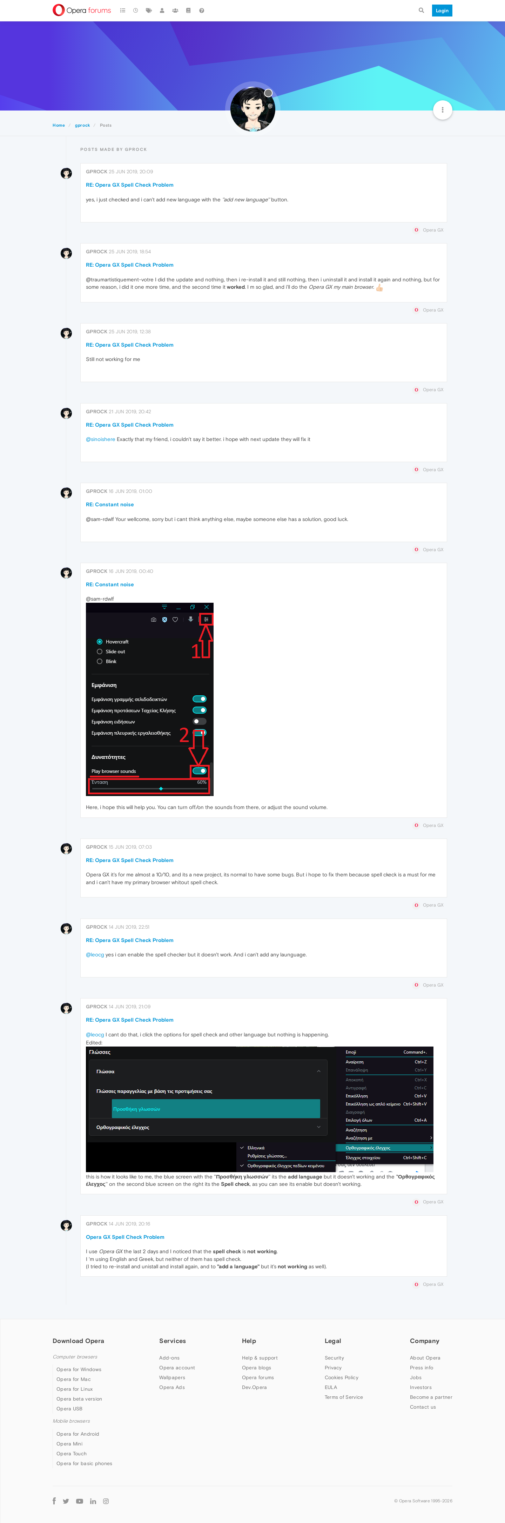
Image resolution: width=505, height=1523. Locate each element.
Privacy (333, 1367)
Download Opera (78, 1340)
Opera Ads (172, 1387)
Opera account (177, 1367)
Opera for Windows (78, 1369)
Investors (421, 1387)
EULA (331, 1387)
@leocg (95, 954)
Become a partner (431, 1397)
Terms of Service (344, 1397)
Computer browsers (75, 1357)
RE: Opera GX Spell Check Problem (130, 185)
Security (334, 1358)
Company (424, 1340)
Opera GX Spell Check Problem (125, 1237)
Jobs (416, 1377)
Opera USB (69, 1408)
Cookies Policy (341, 1377)
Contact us (423, 1407)
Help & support (260, 1358)
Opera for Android (77, 1434)
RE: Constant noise (110, 504)
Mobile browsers (71, 1421)
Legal (333, 1340)
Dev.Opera (254, 1387)
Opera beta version (79, 1399)
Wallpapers (172, 1377)
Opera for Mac (73, 1379)
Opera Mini (69, 1444)
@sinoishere (100, 439)
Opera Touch (71, 1453)
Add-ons (169, 1358)
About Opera (425, 1358)
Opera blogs (256, 1367)
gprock (96, 171)
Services (172, 1340)
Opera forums (258, 1377)
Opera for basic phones (84, 1463)
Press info (421, 1367)
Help (249, 1340)
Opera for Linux (74, 1389)
